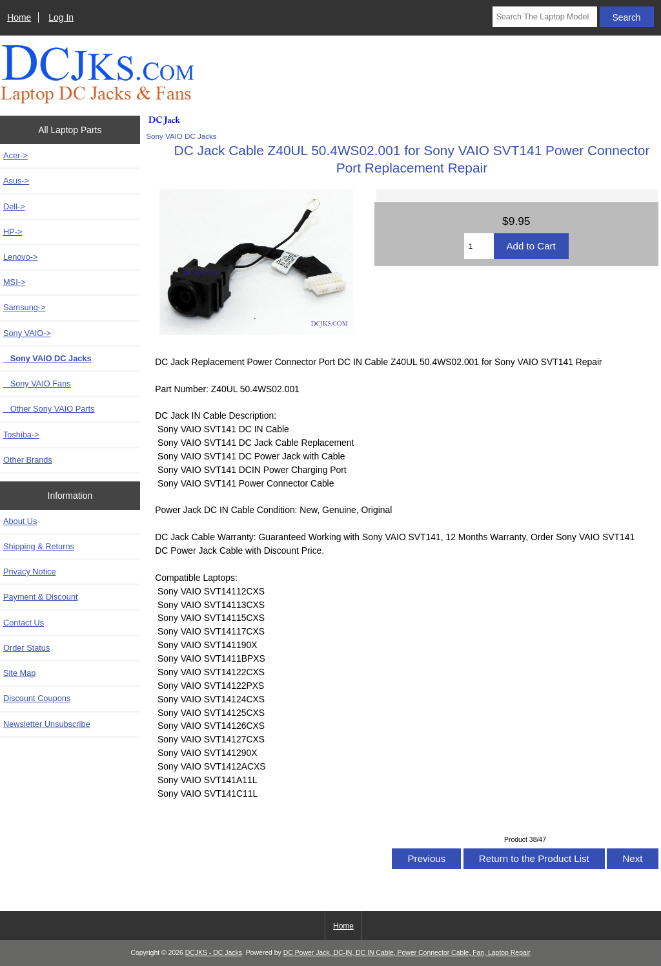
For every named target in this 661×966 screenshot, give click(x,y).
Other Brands (27, 460)
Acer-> (15, 155)
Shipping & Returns (38, 546)
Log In (61, 17)
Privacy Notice (29, 571)
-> (27, 333)
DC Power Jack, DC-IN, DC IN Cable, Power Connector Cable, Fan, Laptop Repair (407, 952)
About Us (20, 521)
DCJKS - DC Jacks (213, 952)
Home (19, 17)
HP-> (12, 231)
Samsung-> (24, 307)
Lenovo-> (20, 257)
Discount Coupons (36, 698)
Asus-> (16, 180)
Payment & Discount (40, 597)
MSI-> (14, 282)
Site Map (19, 673)
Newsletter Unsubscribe (46, 724)
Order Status (26, 648)
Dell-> (14, 206)
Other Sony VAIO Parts (48, 409)
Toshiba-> (21, 434)
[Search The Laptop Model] (544, 16)
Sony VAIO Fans (37, 383)
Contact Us (23, 622)
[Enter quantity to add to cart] (479, 246)
